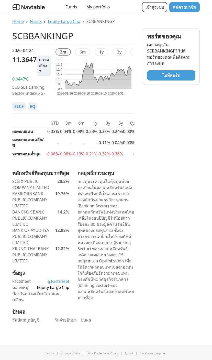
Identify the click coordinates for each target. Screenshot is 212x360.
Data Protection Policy (102, 353)
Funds (71, 7)
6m (83, 52)
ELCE (19, 106)
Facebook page (151, 353)
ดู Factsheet (58, 281)
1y (101, 52)
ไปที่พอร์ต (171, 75)
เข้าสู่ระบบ (155, 7)
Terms (49, 353)
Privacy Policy (70, 353)
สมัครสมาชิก (184, 7)
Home (18, 21)
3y (119, 52)
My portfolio (98, 7)
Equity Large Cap (64, 21)
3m (63, 52)
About (129, 353)
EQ (33, 106)
